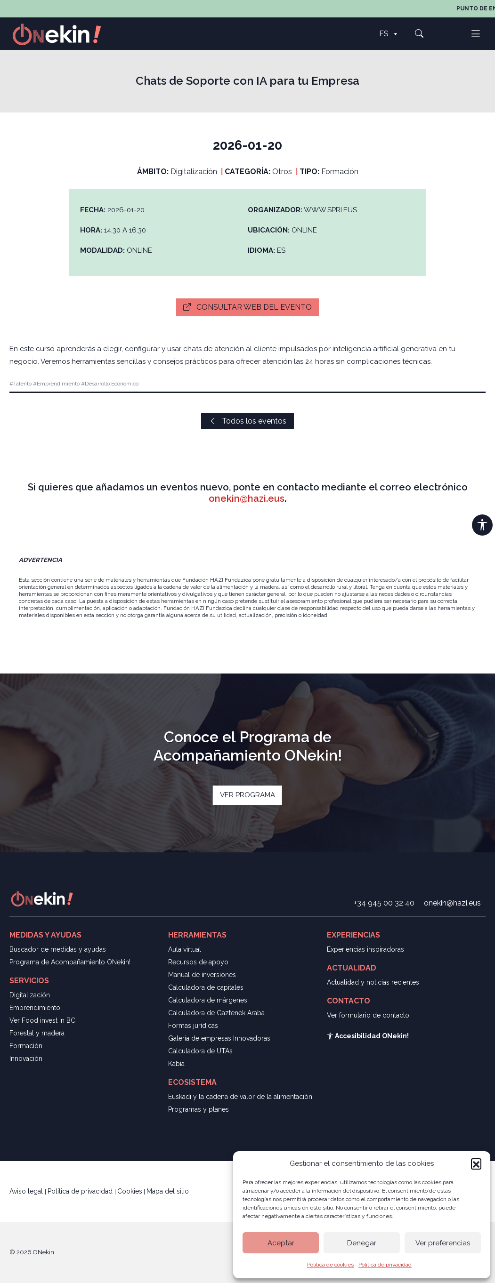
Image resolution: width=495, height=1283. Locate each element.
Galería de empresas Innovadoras (219, 1038)
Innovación (25, 1058)
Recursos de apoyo (198, 962)
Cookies (129, 1191)
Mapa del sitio (167, 1191)
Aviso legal (27, 1191)
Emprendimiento (34, 1007)
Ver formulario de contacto (368, 1015)
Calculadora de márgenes (207, 1000)
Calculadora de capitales (205, 987)
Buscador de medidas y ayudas (57, 949)
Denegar (361, 1243)
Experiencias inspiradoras (365, 949)
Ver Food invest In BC (42, 1020)
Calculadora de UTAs (200, 1051)
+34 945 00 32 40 (384, 902)
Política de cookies (330, 1264)
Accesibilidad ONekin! (368, 1036)
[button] (476, 1163)
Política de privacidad (385, 1264)
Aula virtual (184, 949)
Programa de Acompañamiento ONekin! (69, 962)
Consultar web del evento (247, 307)
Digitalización (29, 995)
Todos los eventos (247, 421)
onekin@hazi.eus (246, 498)
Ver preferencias (442, 1243)
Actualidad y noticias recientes (373, 982)
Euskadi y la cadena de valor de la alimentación (240, 1096)
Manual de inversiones (202, 974)
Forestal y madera (37, 1033)
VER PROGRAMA (247, 795)
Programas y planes (198, 1109)
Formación (25, 1046)
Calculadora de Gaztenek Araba (216, 1013)
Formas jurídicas (193, 1025)
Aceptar (281, 1243)
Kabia (176, 1063)
